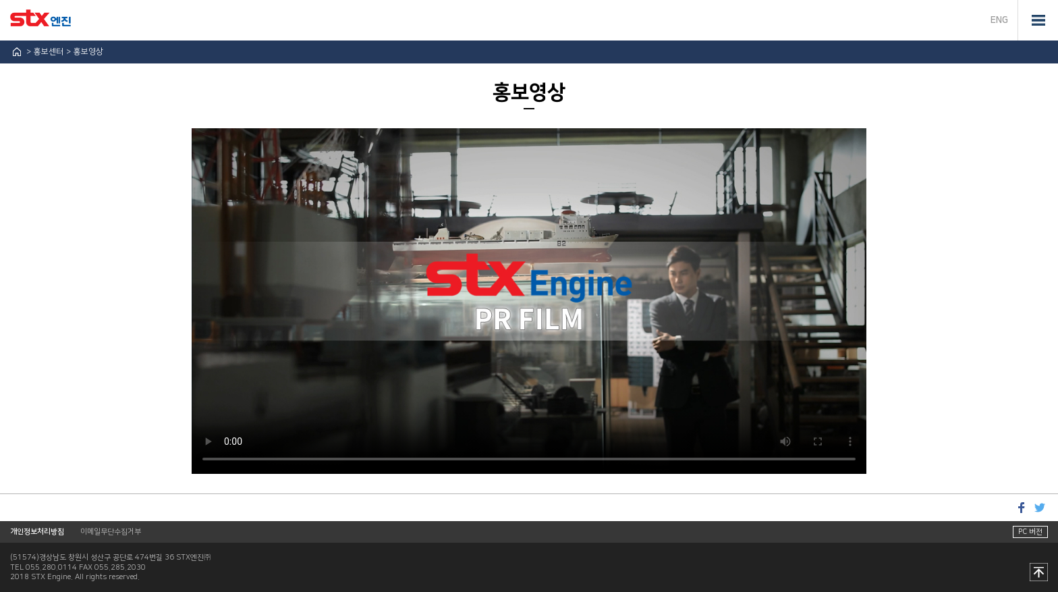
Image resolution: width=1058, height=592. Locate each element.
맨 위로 (1039, 573)
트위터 (1040, 507)
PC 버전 (1030, 532)
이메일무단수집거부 (110, 532)
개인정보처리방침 (37, 532)
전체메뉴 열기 (1038, 20)
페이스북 (1021, 507)
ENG (999, 20)
